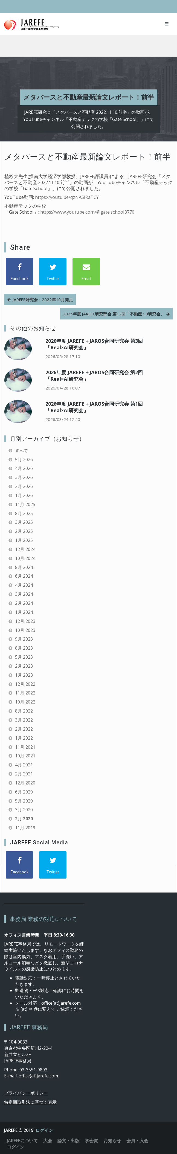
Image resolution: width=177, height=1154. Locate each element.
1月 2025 (24, 540)
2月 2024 (24, 603)
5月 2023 (24, 657)
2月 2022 (24, 729)
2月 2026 (24, 486)
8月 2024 (24, 567)
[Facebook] (19, 271)
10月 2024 (25, 558)
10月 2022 (25, 702)
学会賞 (91, 1141)
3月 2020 (24, 810)
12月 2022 (25, 684)
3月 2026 (24, 477)
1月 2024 (24, 612)
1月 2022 (24, 738)
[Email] (86, 271)
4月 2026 (24, 468)
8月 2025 (24, 513)
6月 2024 (24, 576)
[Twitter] (52, 271)
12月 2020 (25, 783)
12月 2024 (25, 549)
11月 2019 (25, 828)
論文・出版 (68, 1141)
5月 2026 (24, 460)
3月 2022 (24, 720)
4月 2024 (24, 585)
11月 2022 (25, 693)
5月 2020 (24, 801)
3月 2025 (24, 522)
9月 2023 (24, 639)
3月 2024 (24, 594)
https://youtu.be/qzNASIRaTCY (67, 197)
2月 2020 (24, 819)
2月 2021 (24, 774)
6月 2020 (24, 792)
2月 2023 (24, 666)
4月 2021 (24, 765)
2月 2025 (24, 531)
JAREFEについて (22, 1141)
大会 (47, 1141)
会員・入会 (137, 1141)
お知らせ (112, 1141)
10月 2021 (25, 756)
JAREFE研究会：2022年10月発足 (43, 299)
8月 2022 (24, 711)
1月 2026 (24, 495)
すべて (21, 450)
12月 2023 (25, 621)
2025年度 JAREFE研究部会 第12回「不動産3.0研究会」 (113, 313)
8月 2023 (24, 648)
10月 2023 (25, 630)
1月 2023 (24, 675)
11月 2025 (25, 504)
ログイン (44, 1130)
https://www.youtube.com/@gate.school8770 (87, 212)
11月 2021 (25, 747)
